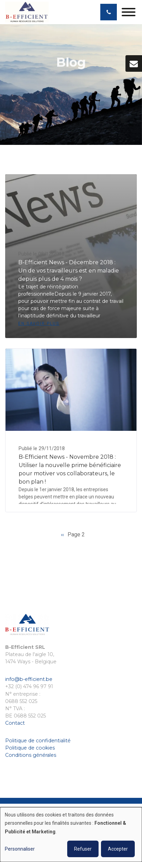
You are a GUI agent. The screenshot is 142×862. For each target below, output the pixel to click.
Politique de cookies (30, 748)
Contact (15, 723)
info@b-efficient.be (28, 679)
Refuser (83, 849)
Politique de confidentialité (38, 740)
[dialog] (71, 834)
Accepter (118, 849)
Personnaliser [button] (20, 849)
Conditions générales (30, 755)
